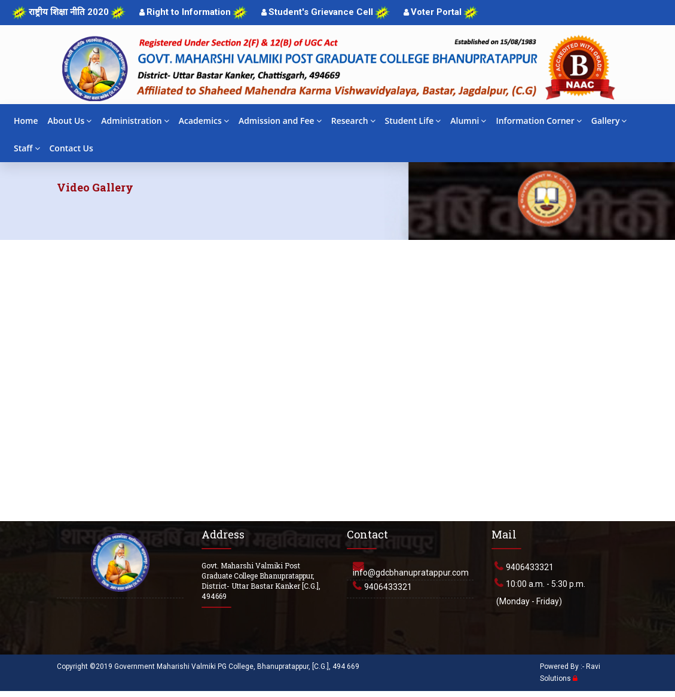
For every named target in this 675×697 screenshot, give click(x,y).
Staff (27, 148)
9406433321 (388, 587)
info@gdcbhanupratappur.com (411, 572)
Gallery (609, 120)
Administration (135, 120)
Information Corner (538, 120)
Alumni (468, 120)
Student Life (413, 120)
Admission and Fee (280, 120)
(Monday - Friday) (529, 601)
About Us (70, 120)
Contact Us (71, 148)
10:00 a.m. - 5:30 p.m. (545, 584)
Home (26, 120)
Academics (204, 120)
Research (353, 120)
